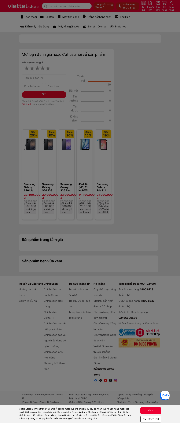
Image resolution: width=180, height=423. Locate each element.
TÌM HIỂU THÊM (151, 419)
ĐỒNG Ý (151, 410)
